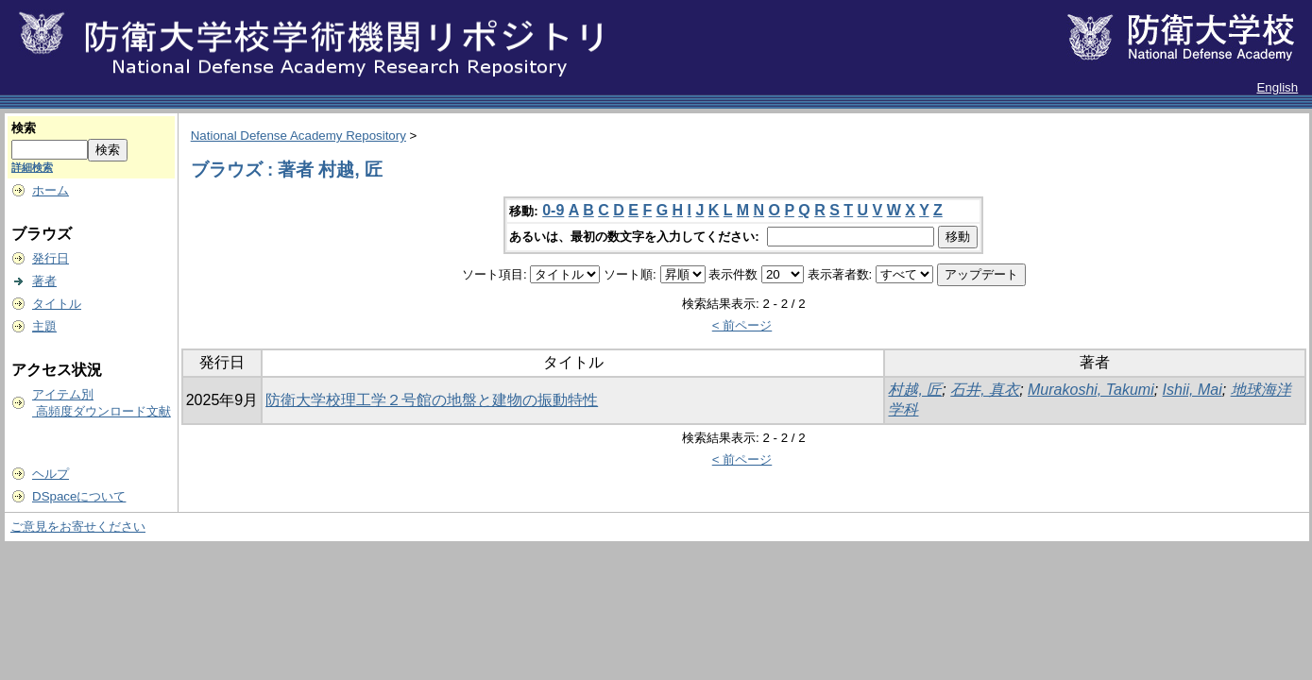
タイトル (56, 304)
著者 (44, 281)
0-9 (553, 210)
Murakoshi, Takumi (1091, 390)
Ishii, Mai (1192, 390)
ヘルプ (50, 474)
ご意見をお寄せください (77, 526)
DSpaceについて (79, 496)
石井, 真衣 (984, 390)
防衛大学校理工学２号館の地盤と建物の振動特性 (431, 400)
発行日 (50, 258)
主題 (44, 326)
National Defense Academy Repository (298, 135)
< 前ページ (742, 325)
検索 (23, 128)
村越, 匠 (915, 390)
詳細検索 (32, 167)
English (1277, 87)
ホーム (50, 190)
